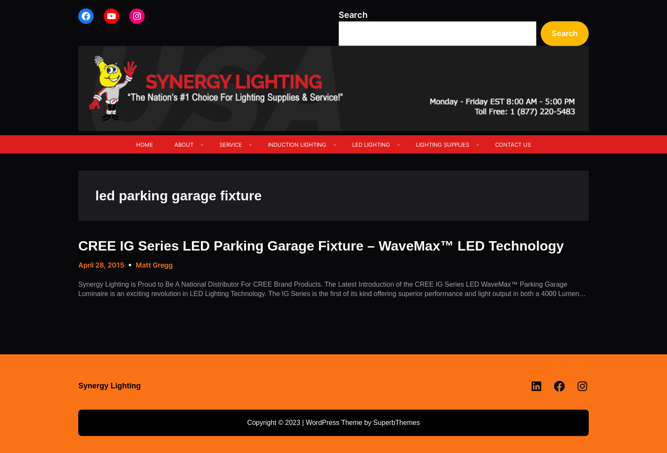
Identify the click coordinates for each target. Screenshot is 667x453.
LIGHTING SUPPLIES (442, 144)
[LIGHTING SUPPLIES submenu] (477, 144)
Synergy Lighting (109, 386)
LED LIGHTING (371, 144)
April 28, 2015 (101, 265)
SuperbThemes (396, 422)
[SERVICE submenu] (250, 144)
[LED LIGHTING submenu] (398, 144)
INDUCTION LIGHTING (297, 144)
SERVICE (230, 144)
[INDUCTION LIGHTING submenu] (334, 144)
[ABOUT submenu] (202, 144)
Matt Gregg (154, 265)
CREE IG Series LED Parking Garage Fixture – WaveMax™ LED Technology (321, 246)
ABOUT (184, 144)
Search (353, 15)
